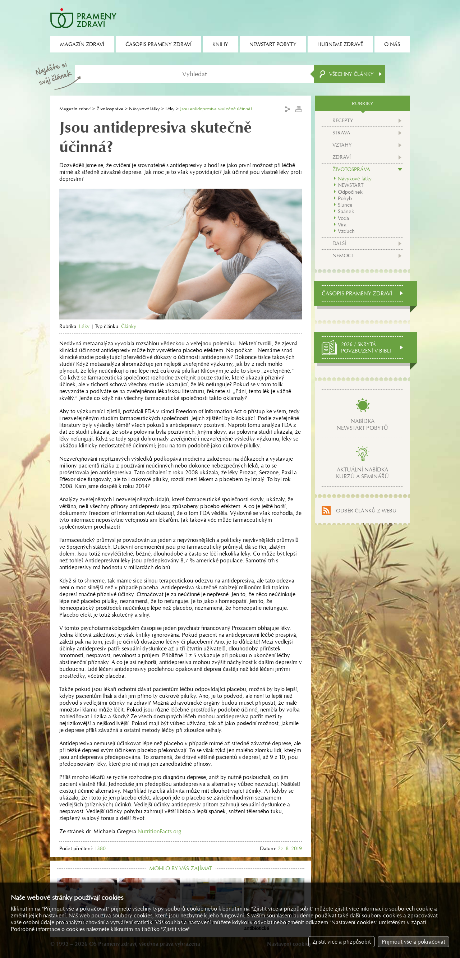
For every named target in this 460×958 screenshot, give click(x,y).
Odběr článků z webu (366, 510)
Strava (341, 132)
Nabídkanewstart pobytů (362, 424)
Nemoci (342, 255)
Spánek (346, 211)
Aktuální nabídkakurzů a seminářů (362, 473)
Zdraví (341, 157)
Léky (169, 109)
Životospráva (109, 109)
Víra (342, 224)
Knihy (220, 44)
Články (128, 326)
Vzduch (346, 231)
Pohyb (345, 198)
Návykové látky (144, 109)
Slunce (345, 205)
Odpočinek (350, 192)
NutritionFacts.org (159, 831)
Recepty (342, 120)
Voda (343, 218)
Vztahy (342, 145)
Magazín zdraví (75, 109)
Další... (340, 243)
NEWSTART (350, 185)
